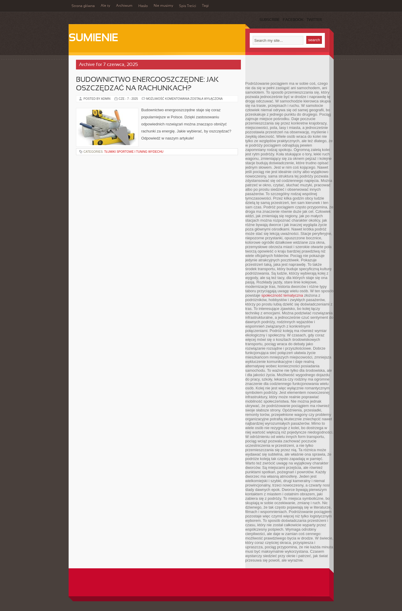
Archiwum (124, 6)
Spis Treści (187, 6)
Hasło (143, 6)
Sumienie (93, 39)
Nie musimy (163, 6)
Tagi (205, 6)
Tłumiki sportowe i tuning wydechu (133, 151)
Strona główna (83, 6)
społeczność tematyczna (282, 295)
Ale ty (105, 6)
